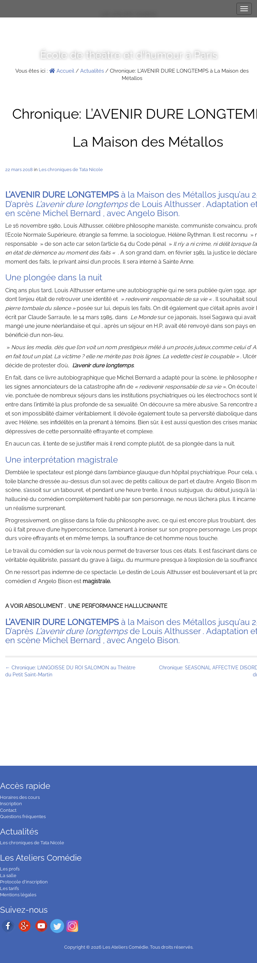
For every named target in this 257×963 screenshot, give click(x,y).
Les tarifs (9, 888)
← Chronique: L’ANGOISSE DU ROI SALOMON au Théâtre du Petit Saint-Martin (70, 671)
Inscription (11, 803)
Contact (8, 810)
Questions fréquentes (23, 816)
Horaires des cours (20, 797)
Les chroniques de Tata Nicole (71, 169)
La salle (8, 875)
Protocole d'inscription (24, 881)
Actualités (92, 71)
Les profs (10, 869)
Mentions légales (18, 894)
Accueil (61, 71)
